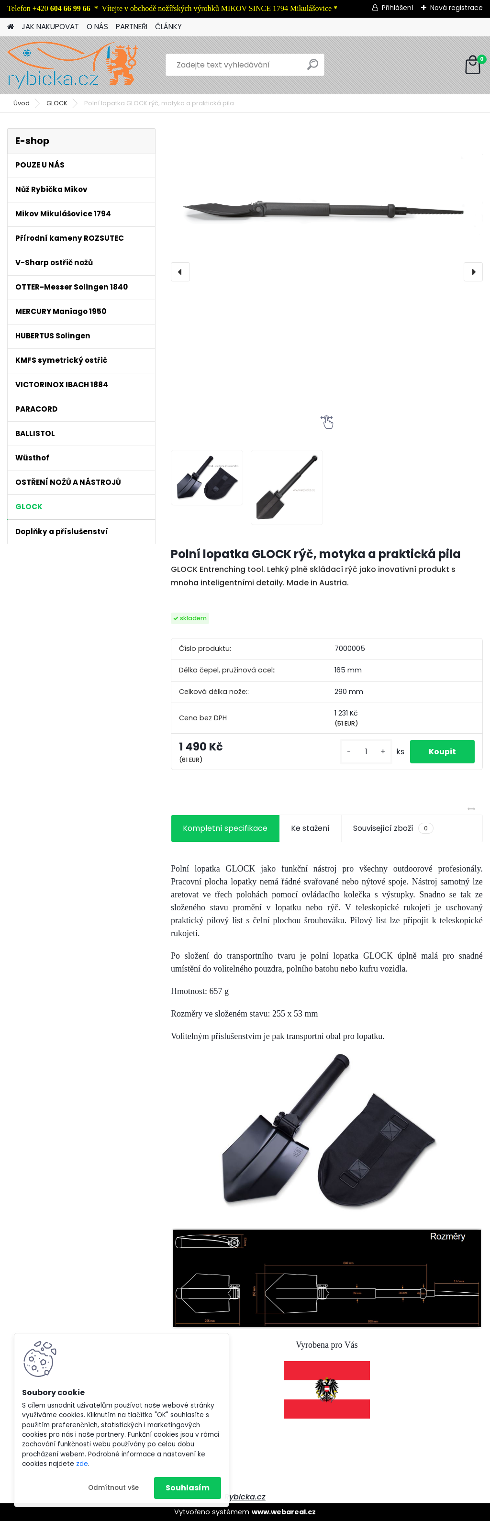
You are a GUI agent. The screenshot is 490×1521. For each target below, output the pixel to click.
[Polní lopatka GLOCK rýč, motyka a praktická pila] (327, 181)
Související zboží (393, 828)
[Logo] (73, 65)
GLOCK (56, 103)
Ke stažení (310, 828)
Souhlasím (188, 1487)
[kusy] (365, 751)
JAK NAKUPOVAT (50, 27)
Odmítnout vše (113, 1487)
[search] (312, 68)
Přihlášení (397, 7)
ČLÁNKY (168, 27)
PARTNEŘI (131, 27)
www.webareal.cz (284, 1512)
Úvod (21, 103)
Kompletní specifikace (225, 828)
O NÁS (97, 27)
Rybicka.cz (245, 1496)
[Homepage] (10, 27)
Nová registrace (456, 7)
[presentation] (180, 271)
